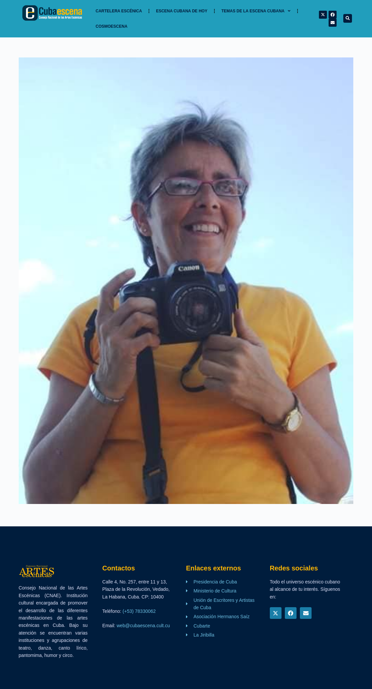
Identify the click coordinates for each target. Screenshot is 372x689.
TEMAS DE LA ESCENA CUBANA (256, 11)
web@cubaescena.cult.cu (143, 625)
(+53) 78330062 (139, 611)
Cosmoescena (111, 26)
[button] (347, 18)
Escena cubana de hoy (181, 11)
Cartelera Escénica (119, 11)
